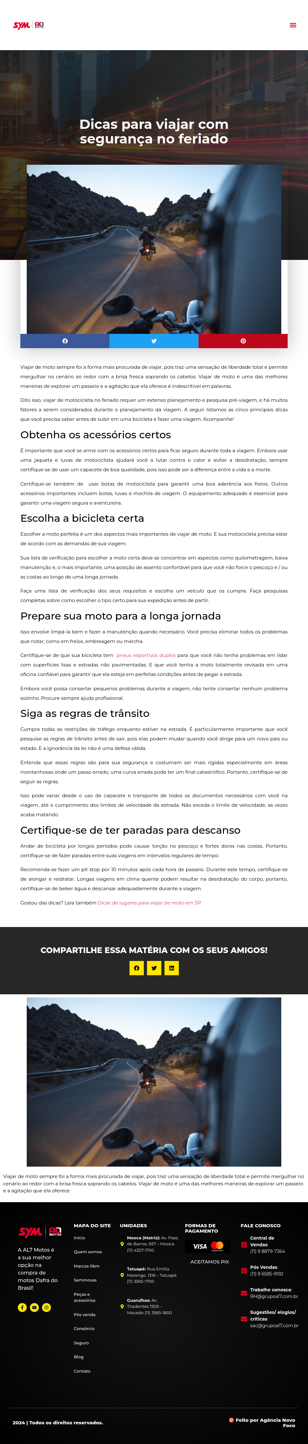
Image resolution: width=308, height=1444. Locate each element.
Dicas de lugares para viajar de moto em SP (149, 903)
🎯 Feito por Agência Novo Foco (261, 1422)
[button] (293, 25)
